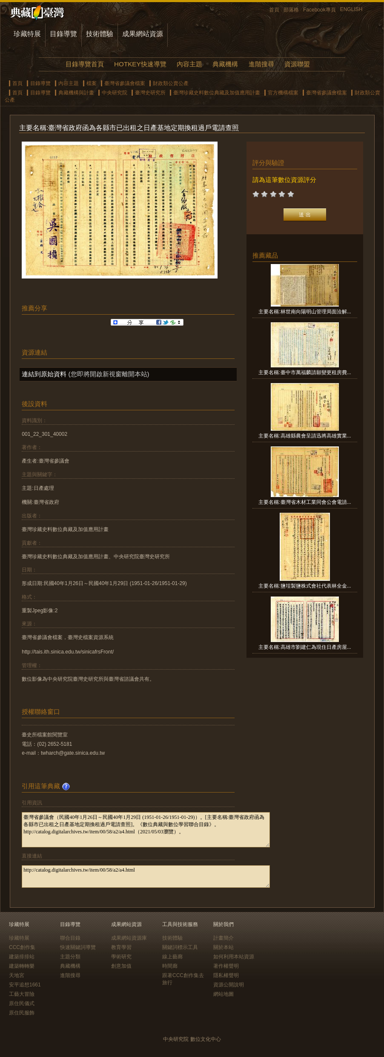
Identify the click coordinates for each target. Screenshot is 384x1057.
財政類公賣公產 (171, 83)
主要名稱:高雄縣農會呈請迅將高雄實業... (304, 436)
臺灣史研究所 (150, 93)
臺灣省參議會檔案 (124, 83)
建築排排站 (21, 957)
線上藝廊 (172, 957)
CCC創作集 (22, 947)
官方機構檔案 (283, 93)
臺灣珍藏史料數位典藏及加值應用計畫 (216, 93)
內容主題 (189, 64)
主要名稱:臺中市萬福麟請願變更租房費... (304, 372)
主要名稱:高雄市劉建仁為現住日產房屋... (304, 647)
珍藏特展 (27, 33)
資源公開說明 (228, 985)
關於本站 (223, 947)
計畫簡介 (223, 938)
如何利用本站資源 (233, 957)
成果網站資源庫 (129, 938)
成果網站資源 (142, 33)
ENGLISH (351, 9)
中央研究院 (114, 93)
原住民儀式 (21, 1003)
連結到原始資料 (44, 374)
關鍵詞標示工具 (180, 947)
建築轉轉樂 (21, 966)
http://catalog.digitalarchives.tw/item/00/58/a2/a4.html (146, 876)
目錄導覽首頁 (85, 64)
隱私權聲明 (226, 975)
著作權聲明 (226, 966)
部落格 (291, 10)
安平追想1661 (25, 985)
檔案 (91, 83)
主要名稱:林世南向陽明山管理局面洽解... (304, 312)
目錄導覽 (63, 33)
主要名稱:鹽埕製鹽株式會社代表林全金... (304, 586)
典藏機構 (225, 64)
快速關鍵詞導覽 (78, 947)
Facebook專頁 (319, 10)
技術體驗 (99, 33)
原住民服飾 (21, 1013)
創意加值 (121, 966)
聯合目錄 (70, 938)
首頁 (274, 10)
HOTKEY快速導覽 (140, 64)
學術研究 (121, 957)
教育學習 (121, 947)
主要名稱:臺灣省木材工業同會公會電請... (304, 502)
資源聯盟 (297, 64)
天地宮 (16, 975)
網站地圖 (223, 994)
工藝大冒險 (21, 994)
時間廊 (170, 966)
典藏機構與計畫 (76, 93)
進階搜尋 (261, 64)
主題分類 (70, 957)
